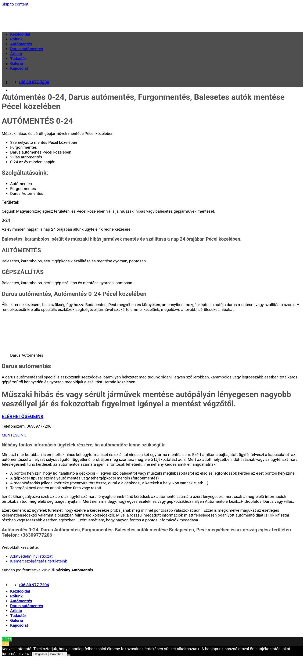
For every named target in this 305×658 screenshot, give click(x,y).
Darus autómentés (26, 48)
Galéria (16, 63)
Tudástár (18, 58)
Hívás (7, 639)
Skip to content (15, 4)
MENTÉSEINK (14, 435)
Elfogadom (40, 654)
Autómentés (21, 44)
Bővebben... (57, 654)
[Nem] (69, 655)
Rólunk (16, 39)
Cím (5, 643)
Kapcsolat (19, 68)
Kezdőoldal (20, 34)
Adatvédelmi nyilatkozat (31, 556)
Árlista (16, 53)
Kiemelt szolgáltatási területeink (38, 561)
